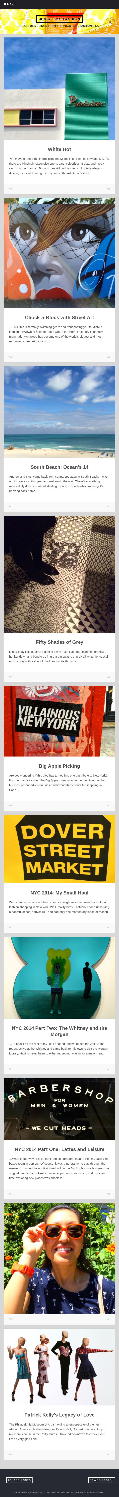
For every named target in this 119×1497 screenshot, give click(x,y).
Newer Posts (101, 1480)
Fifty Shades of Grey (59, 642)
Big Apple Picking (59, 766)
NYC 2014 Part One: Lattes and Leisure (59, 1149)
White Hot (59, 149)
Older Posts (20, 1480)
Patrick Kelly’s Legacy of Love (59, 1415)
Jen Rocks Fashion (59, 19)
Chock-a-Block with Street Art (59, 317)
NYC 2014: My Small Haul (59, 892)
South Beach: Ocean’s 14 (59, 467)
